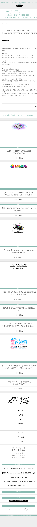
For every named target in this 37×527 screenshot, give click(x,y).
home (7, 11)
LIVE (16, 11)
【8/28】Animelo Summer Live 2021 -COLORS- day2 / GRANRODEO (18, 473)
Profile (20, 411)
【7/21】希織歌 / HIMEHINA (18, 477)
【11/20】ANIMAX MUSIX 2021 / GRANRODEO (18, 468)
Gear (21, 428)
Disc (20, 419)
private (20, 441)
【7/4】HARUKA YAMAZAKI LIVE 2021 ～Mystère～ (18, 481)
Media (20, 424)
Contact (21, 437)
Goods (20, 433)
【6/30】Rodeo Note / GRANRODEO (18, 485)
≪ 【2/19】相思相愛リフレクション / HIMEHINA (17, 115)
